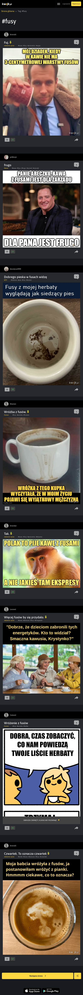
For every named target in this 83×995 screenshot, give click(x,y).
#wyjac (38, 46)
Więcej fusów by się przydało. (25, 617)
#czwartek (43, 857)
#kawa (20, 46)
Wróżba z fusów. (16, 412)
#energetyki (38, 620)
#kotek (20, 857)
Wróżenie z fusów (16, 723)
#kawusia (26, 620)
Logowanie (66, 4)
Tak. (8, 533)
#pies (19, 280)
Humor (6, 415)
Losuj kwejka (78, 977)
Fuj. (7, 42)
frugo (7, 165)
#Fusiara (26, 415)
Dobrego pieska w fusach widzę (25, 277)
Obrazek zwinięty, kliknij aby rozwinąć (40, 820)
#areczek (36, 168)
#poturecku (31, 46)
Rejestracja (76, 4)
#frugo (23, 168)
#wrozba (20, 415)
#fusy (25, 46)
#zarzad (29, 168)
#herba (25, 726)
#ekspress (39, 537)
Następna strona (37, 976)
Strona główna (7, 11)
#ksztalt (29, 280)
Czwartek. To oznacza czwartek (26, 853)
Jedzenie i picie (9, 46)
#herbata (14, 280)
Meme (6, 168)
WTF (5, 280)
